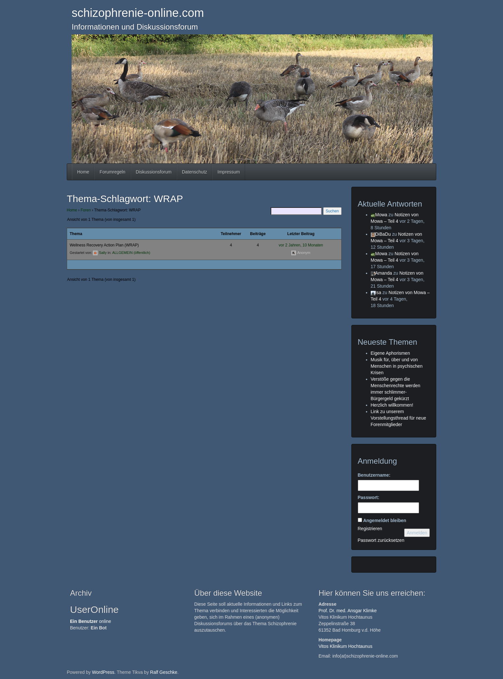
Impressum (228, 171)
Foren (86, 210)
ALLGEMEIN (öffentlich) (131, 253)
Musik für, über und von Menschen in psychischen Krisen (397, 366)
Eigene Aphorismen (390, 353)
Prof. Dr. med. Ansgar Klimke (348, 610)
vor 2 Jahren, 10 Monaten (301, 245)
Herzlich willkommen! (392, 405)
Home (83, 171)
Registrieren (370, 528)
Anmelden (417, 532)
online (90, 621)
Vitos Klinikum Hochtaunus (345, 646)
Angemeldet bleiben (384, 520)
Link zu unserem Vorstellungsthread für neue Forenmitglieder (398, 418)
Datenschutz (194, 171)
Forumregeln (112, 171)
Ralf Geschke (163, 672)
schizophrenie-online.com (138, 12)
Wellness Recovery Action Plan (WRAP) (104, 245)
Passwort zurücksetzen (381, 540)
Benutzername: (374, 475)
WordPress (103, 672)
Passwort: (369, 497)
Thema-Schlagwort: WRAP (125, 198)
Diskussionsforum (153, 171)
